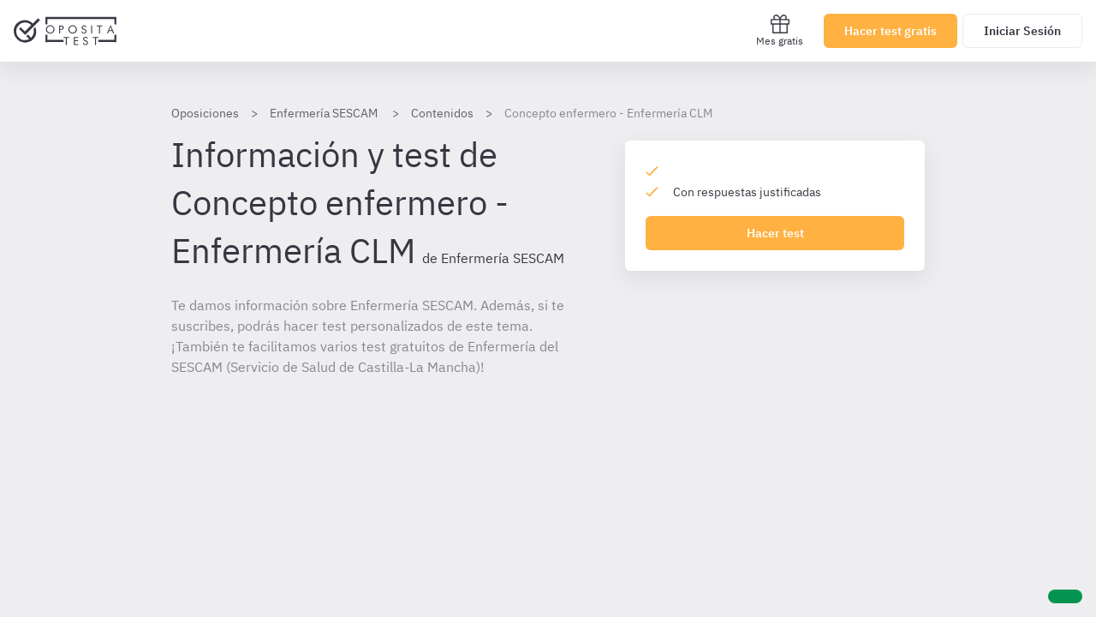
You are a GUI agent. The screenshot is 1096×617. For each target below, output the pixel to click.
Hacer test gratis (890, 31)
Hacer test (775, 233)
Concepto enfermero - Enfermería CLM (608, 113)
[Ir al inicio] (65, 31)
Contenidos (442, 113)
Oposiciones (205, 113)
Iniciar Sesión (1022, 31)
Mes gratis (779, 30)
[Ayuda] (1065, 596)
